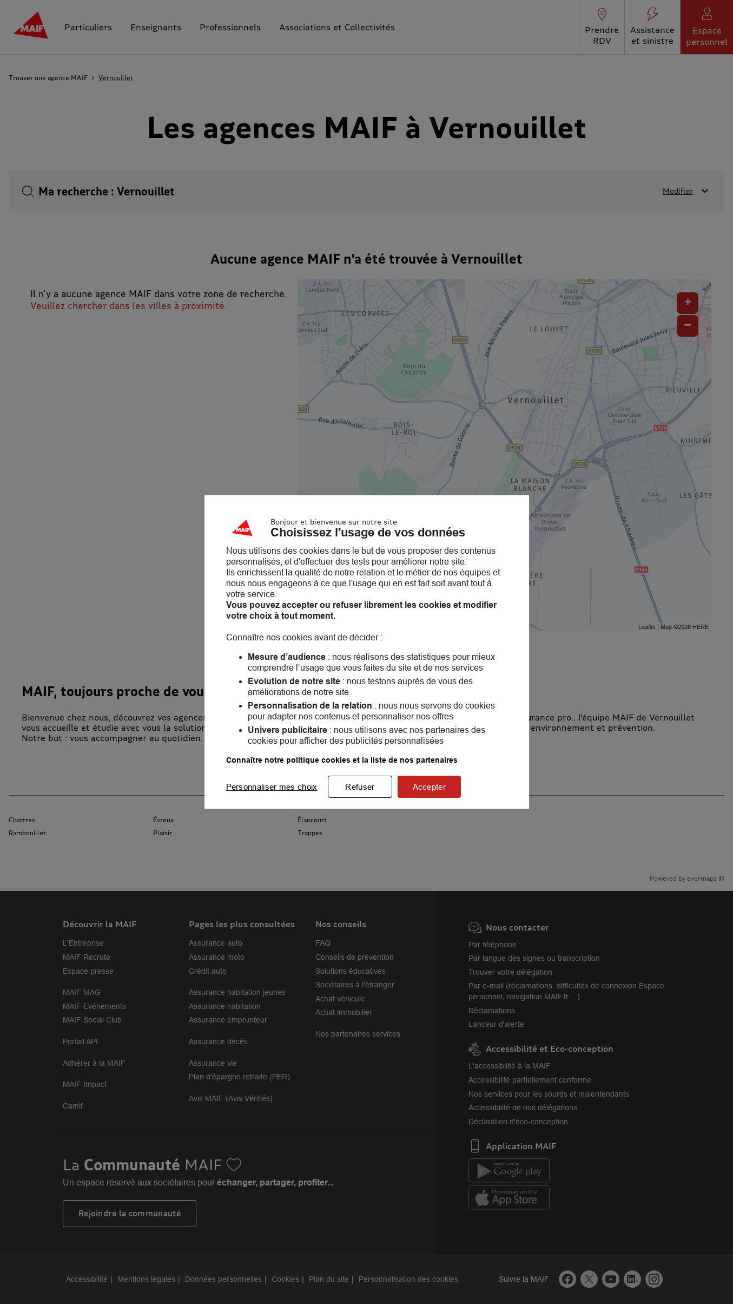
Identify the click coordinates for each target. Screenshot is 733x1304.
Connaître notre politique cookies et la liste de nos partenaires (342, 760)
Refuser (359, 786)
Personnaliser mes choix (272, 786)
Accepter (429, 786)
